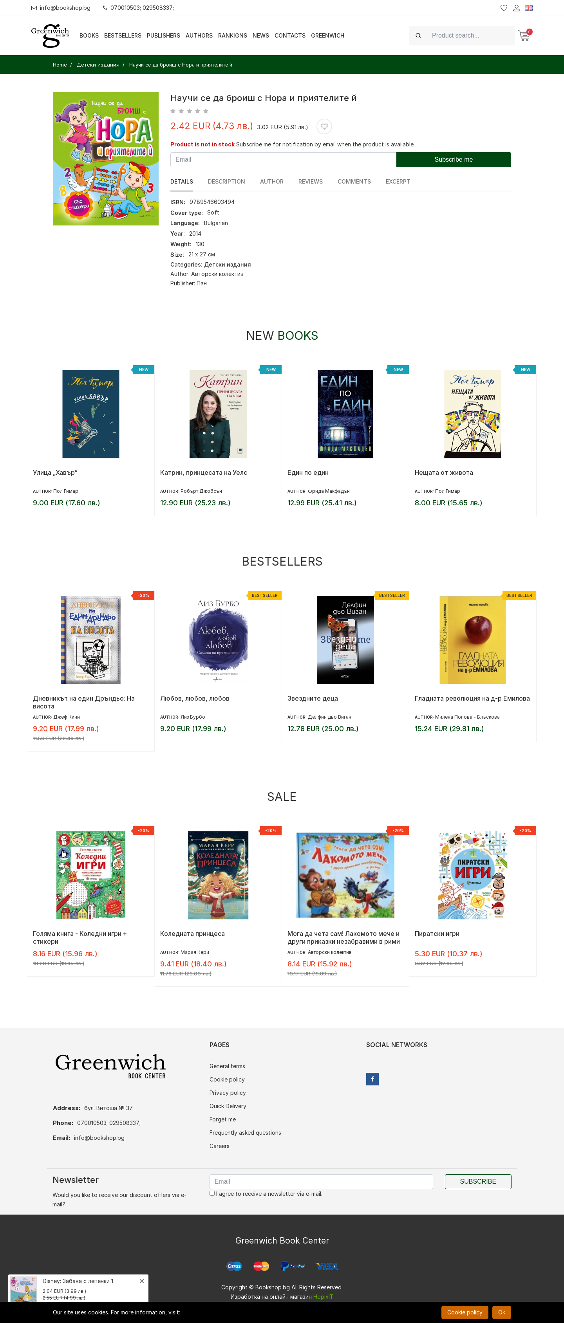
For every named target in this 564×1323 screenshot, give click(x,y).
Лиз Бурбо (193, 717)
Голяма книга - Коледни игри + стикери (80, 937)
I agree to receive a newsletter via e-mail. (266, 1193)
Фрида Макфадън (329, 491)
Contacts (290, 35)
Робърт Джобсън (201, 491)
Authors (199, 35)
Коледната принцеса (192, 933)
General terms (227, 1066)
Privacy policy (228, 1092)
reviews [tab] (310, 181)
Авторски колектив (217, 273)
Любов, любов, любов (195, 698)
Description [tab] (226, 181)
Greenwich (327, 35)
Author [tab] (272, 181)
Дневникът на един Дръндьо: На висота (84, 702)
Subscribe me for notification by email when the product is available (325, 144)
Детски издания (227, 264)
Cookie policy (227, 1079)
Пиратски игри (437, 933)
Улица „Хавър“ (55, 472)
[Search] (471, 35)
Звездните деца (312, 698)
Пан (202, 283)
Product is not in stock (202, 144)
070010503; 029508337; (138, 7)
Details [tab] (181, 181)
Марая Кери (195, 952)
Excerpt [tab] (398, 181)
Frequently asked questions (245, 1132)
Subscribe (478, 1181)
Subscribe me (454, 159)
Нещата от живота (444, 472)
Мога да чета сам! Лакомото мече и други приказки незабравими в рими (343, 937)
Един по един (308, 472)
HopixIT (323, 1296)
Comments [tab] (354, 181)
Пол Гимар (65, 491)
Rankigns (232, 35)
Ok (501, 1312)
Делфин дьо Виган (329, 717)
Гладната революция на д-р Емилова (472, 698)
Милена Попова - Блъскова (467, 717)
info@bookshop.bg (60, 7)
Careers (220, 1146)
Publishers (163, 35)
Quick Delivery (228, 1106)
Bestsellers (122, 35)
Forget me (223, 1119)
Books (89, 35)
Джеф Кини (66, 717)
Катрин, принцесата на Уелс (203, 472)
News (261, 35)
